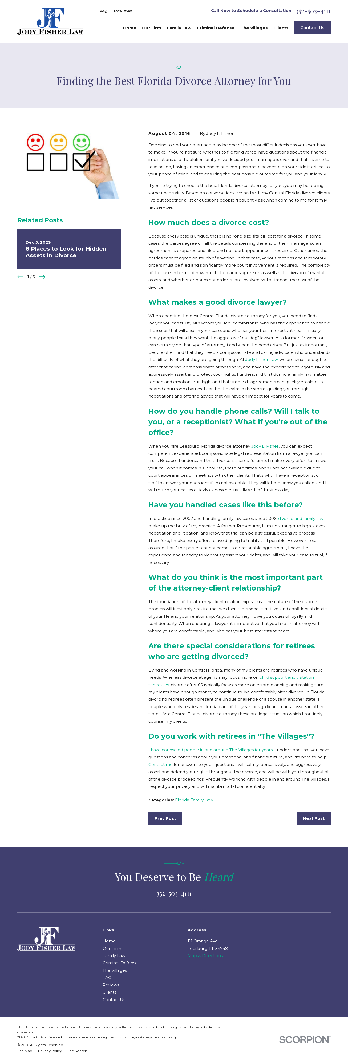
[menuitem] (24, 1051)
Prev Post (165, 818)
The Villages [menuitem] (254, 27)
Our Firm (112, 948)
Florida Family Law (194, 799)
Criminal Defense (120, 962)
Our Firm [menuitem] (151, 27)
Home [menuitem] (129, 27)
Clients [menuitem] (281, 27)
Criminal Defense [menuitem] (216, 27)
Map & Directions (205, 955)
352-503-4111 (313, 11)
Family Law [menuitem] (179, 27)
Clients (109, 992)
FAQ (102, 10)
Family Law (114, 955)
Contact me (160, 764)
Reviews (123, 10)
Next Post (314, 818)
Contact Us (312, 27)
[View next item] (42, 277)
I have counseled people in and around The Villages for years (210, 749)
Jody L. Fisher (265, 446)
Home (109, 940)
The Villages (115, 970)
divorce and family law (300, 518)
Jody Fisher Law (261, 359)
